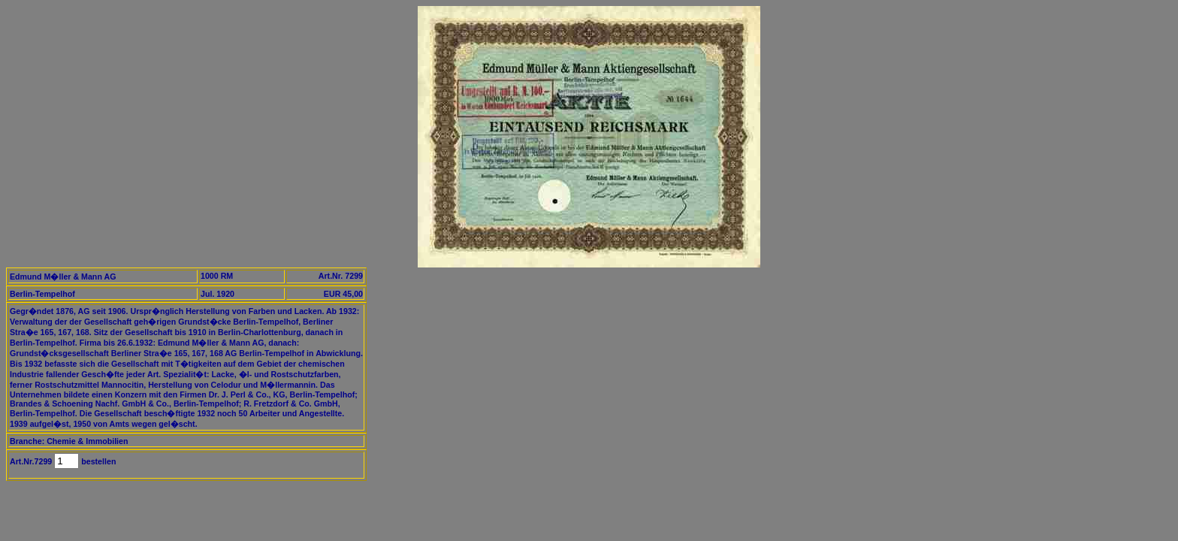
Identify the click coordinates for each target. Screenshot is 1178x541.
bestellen (97, 461)
